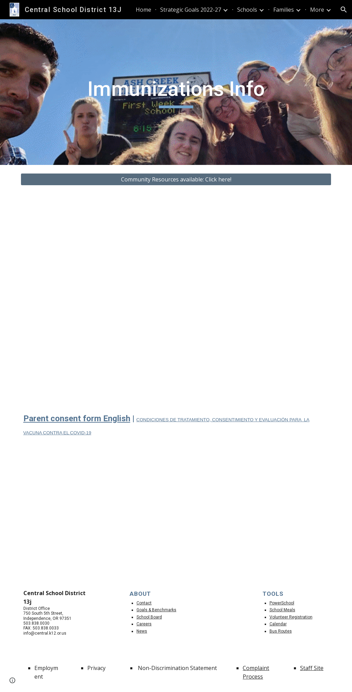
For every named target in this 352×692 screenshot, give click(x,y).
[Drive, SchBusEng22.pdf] (96, 297)
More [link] (317, 9)
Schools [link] (247, 9)
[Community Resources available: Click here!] (176, 179)
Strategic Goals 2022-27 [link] (190, 9)
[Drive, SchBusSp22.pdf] (256, 297)
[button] (344, 9)
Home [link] (143, 9)
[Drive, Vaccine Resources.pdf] (96, 513)
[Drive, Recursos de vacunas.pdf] (256, 513)
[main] (176, 92)
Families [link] (283, 9)
